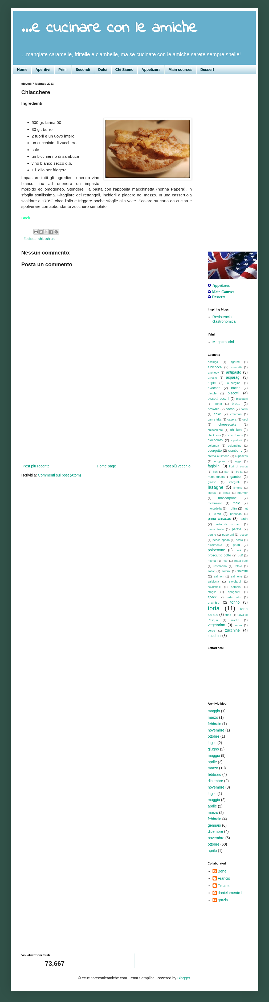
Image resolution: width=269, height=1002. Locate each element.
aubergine (234, 383)
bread (236, 404)
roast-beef (241, 560)
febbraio (214, 724)
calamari (236, 414)
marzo (213, 717)
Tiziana (224, 885)
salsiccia (213, 581)
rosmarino (220, 566)
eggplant (220, 461)
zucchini (214, 635)
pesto (239, 540)
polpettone (216, 550)
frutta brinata (216, 476)
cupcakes (241, 456)
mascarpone (227, 498)
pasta (243, 519)
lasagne (215, 487)
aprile (212, 762)
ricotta (212, 560)
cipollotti (236, 440)
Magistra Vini (223, 342)
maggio (214, 711)
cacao (230, 409)
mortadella (215, 508)
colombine (235, 445)
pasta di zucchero (228, 524)
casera (232, 419)
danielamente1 (230, 893)
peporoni (228, 534)
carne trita (214, 419)
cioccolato (215, 440)
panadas (236, 513)
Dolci (102, 69)
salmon (218, 576)
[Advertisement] (106, 423)
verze (211, 630)
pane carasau (219, 518)
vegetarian (216, 625)
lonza (226, 492)
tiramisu (213, 602)
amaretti (236, 367)
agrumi (235, 361)
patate (236, 529)
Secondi (83, 69)
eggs (238, 461)
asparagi (233, 377)
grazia (223, 900)
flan (227, 471)
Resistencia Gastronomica (224, 319)
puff (240, 555)
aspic (211, 383)
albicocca (215, 367)
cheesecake (227, 424)
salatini (242, 571)
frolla (239, 471)
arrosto (212, 377)
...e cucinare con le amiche (109, 28)
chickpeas (214, 435)
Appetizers (151, 69)
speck (212, 597)
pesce (244, 534)
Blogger (183, 978)
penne (212, 534)
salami (226, 571)
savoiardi (235, 581)
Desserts (218, 297)
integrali (234, 482)
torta (214, 608)
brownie (213, 409)
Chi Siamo (124, 69)
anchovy (213, 372)
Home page (106, 466)
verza (238, 625)
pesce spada (221, 540)
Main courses (180, 69)
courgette (215, 450)
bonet (218, 403)
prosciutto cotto (219, 555)
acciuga (213, 361)
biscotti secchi (218, 399)
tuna (228, 614)
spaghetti (234, 591)
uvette (235, 620)
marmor (242, 492)
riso (225, 560)
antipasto (233, 372)
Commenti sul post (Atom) (59, 475)
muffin (232, 508)
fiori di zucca (238, 466)
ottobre (213, 736)
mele (236, 503)
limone (237, 487)
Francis (224, 878)
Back (25, 218)
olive (217, 514)
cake (217, 414)
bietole (212, 393)
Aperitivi (42, 69)
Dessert (207, 69)
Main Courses (223, 292)
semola (236, 586)
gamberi (236, 477)
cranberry (235, 450)
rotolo (238, 566)
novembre (216, 730)
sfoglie (212, 591)
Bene (222, 871)
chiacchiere (46, 239)
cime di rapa (235, 435)
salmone (236, 576)
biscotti (233, 393)
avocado (214, 388)
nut (245, 508)
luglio (212, 743)
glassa (212, 482)
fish (215, 471)
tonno (235, 602)
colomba (213, 445)
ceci (245, 419)
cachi (244, 409)
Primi (63, 69)
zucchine (232, 630)
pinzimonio (215, 545)
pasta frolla (216, 529)
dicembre (215, 781)
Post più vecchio (176, 466)
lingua (212, 492)
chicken (236, 430)
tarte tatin (234, 597)
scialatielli (214, 586)
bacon (235, 388)
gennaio (214, 825)
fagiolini (214, 466)
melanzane (215, 503)
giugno (213, 749)
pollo (236, 545)
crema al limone (218, 456)
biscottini (242, 398)
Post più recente (36, 466)
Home (22, 69)
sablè (211, 571)
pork (238, 550)
